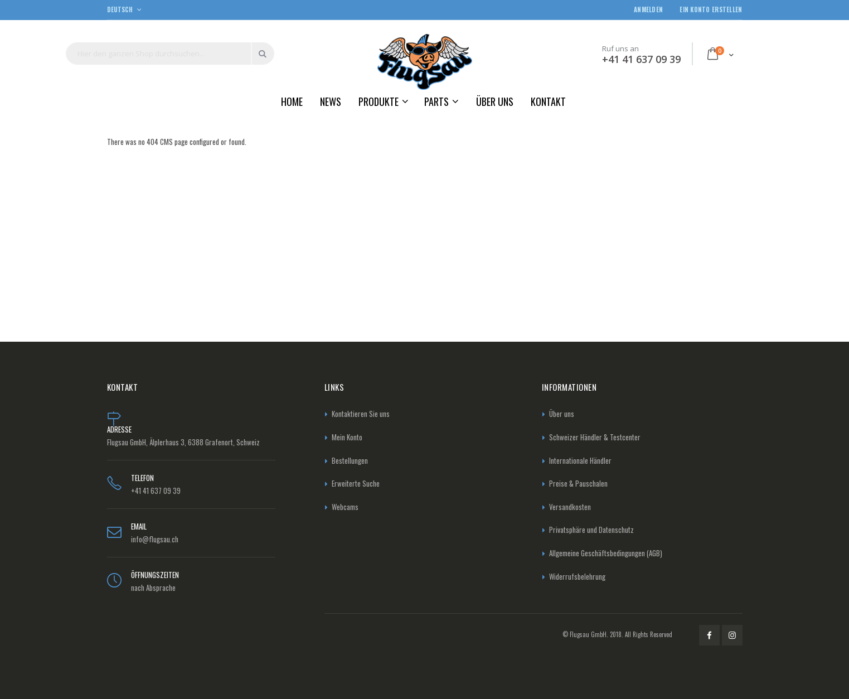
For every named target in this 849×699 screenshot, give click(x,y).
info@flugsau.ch (154, 539)
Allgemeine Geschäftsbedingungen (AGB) (605, 553)
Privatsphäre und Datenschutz (591, 529)
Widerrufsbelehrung (577, 576)
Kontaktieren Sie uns (361, 413)
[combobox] (170, 53)
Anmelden (648, 10)
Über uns (561, 413)
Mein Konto (347, 437)
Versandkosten (570, 506)
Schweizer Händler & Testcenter (595, 437)
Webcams (345, 506)
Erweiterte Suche (356, 483)
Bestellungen (350, 460)
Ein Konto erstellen (711, 10)
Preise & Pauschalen (578, 483)
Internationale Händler (580, 460)
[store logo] (424, 61)
